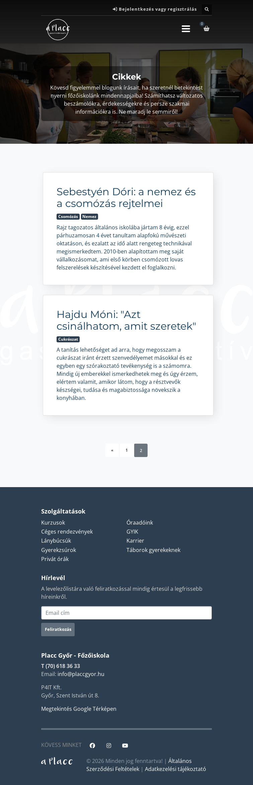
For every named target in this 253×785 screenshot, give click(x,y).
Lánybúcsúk (56, 540)
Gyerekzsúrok (58, 550)
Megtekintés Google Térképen (78, 708)
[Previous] (112, 450)
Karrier (135, 540)
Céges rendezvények (67, 531)
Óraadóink (139, 522)
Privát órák (55, 559)
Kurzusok (53, 522)
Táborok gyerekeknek (153, 550)
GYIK (132, 531)
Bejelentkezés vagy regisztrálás (158, 9)
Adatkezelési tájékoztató (175, 769)
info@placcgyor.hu (81, 674)
